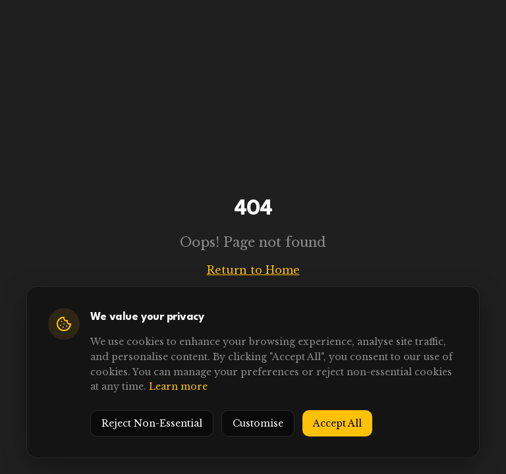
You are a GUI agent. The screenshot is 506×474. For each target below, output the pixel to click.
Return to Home (253, 269)
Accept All (337, 423)
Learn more (178, 386)
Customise (258, 423)
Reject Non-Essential (151, 423)
